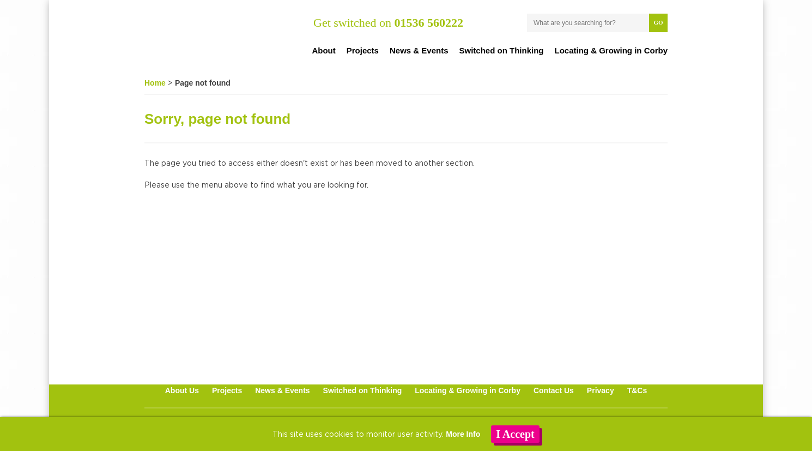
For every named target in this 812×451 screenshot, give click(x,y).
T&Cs (637, 390)
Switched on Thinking (501, 50)
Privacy (600, 390)
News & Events (419, 50)
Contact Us (554, 390)
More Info (463, 434)
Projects (363, 50)
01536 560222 (428, 22)
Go (658, 22)
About (323, 50)
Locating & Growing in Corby (611, 50)
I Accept (515, 434)
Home (155, 83)
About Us (182, 390)
